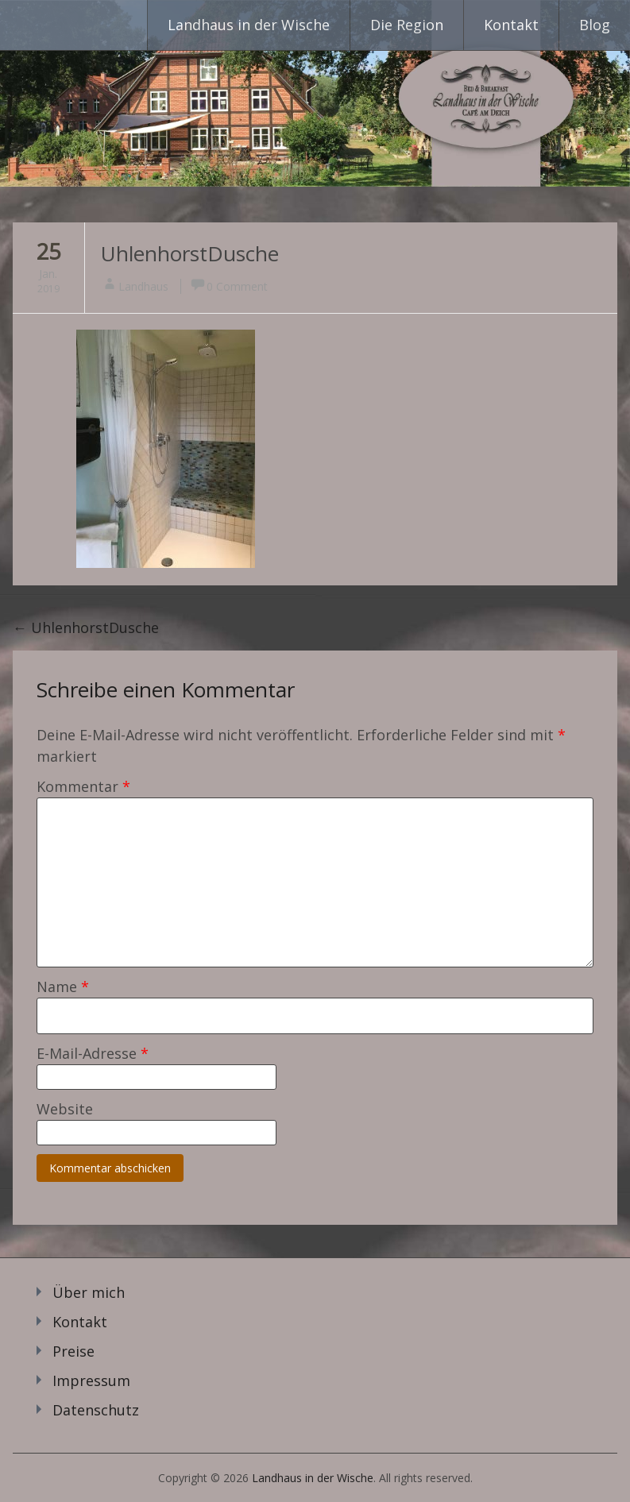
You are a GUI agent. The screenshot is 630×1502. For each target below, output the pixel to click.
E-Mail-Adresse (93, 1053)
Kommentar (83, 786)
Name (63, 986)
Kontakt (511, 24)
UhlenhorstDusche (190, 253)
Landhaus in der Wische (249, 24)
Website (65, 1108)
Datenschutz (95, 1409)
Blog (594, 24)
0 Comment (237, 286)
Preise (73, 1351)
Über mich (88, 1292)
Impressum (91, 1380)
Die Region (406, 24)
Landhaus (143, 286)
